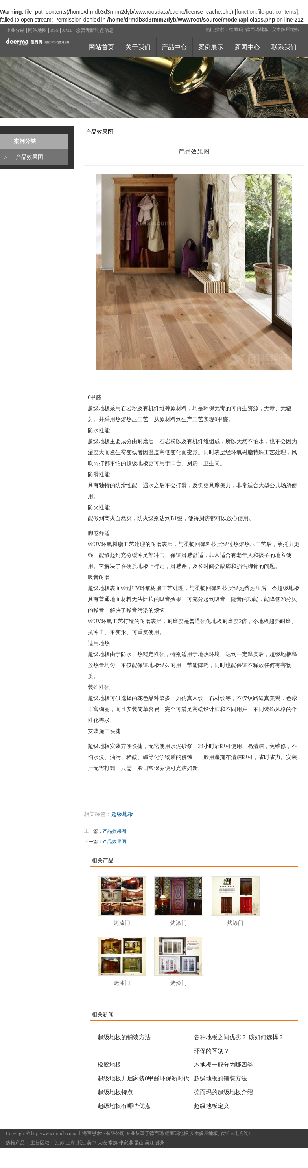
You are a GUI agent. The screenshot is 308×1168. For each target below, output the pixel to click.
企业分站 (15, 30)
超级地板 (122, 814)
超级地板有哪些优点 (124, 1106)
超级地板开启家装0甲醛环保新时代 (143, 1078)
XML (67, 30)
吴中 (91, 1143)
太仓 (102, 1143)
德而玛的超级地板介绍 (223, 1092)
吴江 (149, 1143)
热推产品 (15, 1143)
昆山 (139, 1143)
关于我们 (138, 47)
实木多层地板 (285, 29)
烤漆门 (122, 923)
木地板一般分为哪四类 (223, 1065)
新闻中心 (247, 47)
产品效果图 (29, 157)
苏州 (160, 1143)
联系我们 (284, 47)
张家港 (126, 1143)
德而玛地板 (257, 29)
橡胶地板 (109, 1065)
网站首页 (101, 47)
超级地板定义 (211, 1106)
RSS (54, 30)
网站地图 (37, 30)
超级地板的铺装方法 (124, 1037)
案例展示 (210, 47)
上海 (70, 1143)
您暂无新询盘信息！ (97, 30)
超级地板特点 (115, 1092)
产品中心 (174, 47)
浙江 (81, 1143)
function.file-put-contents (266, 12)
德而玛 (236, 29)
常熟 (113, 1143)
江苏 (60, 1143)
